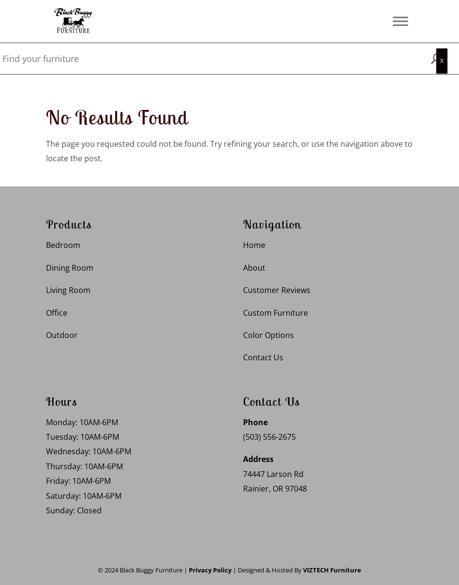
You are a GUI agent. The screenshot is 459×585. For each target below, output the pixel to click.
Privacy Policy (210, 570)
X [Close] (442, 61)
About (254, 267)
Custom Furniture (275, 313)
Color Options (268, 335)
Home (254, 245)
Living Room (68, 290)
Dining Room (69, 267)
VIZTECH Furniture (332, 570)
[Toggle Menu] (400, 21)
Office (56, 313)
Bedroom (63, 245)
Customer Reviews (276, 290)
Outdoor (61, 335)
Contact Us (263, 357)
